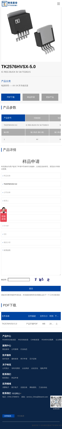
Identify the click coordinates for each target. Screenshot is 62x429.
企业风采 (25, 368)
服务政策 (14, 359)
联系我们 (5, 378)
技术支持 (5, 359)
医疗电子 (14, 387)
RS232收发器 (23, 340)
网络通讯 (33, 387)
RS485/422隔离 (47, 340)
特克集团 (20, 416)
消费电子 (5, 387)
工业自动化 (43, 387)
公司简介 (5, 368)
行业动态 (24, 349)
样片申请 (24, 359)
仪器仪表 (24, 387)
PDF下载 (11, 97)
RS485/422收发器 (9, 340)
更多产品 (50, 97)
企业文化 (34, 368)
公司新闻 (14, 349)
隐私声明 (43, 368)
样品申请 (31, 97)
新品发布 (5, 349)
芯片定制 (33, 359)
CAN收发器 (35, 340)
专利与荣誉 (15, 368)
